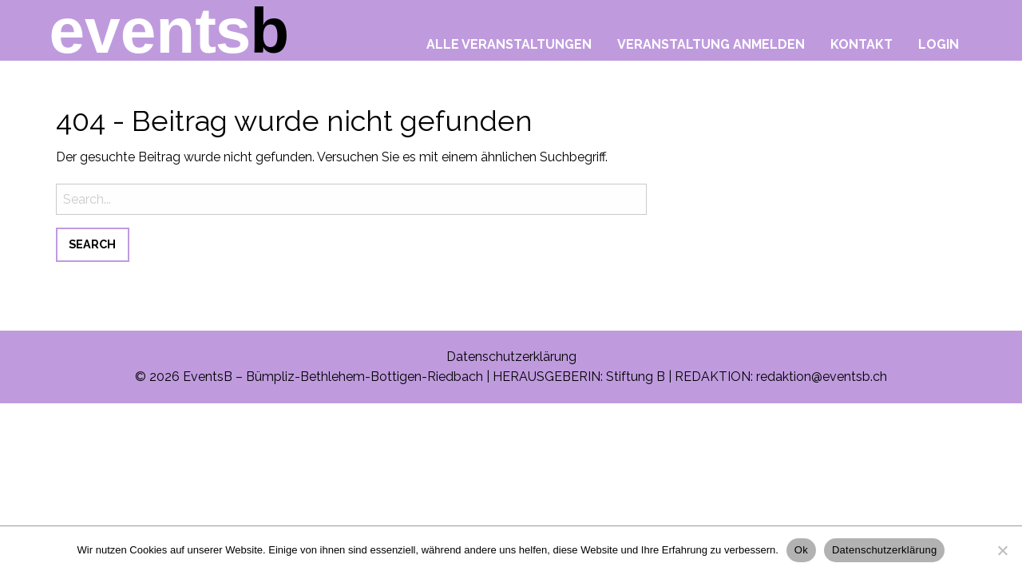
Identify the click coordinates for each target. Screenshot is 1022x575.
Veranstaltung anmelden (711, 44)
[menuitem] (509, 40)
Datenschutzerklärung (511, 356)
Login (938, 44)
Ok (801, 550)
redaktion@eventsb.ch (821, 376)
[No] (1002, 550)
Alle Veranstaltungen (509, 44)
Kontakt (861, 44)
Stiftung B (635, 376)
